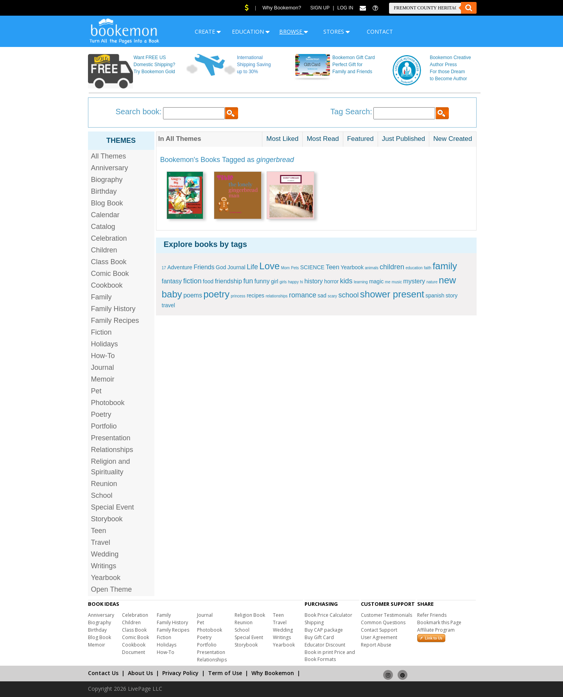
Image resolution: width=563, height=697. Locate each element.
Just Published (403, 138)
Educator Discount (325, 644)
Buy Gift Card (319, 637)
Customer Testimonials (386, 615)
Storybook (107, 519)
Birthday (104, 191)
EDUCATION (251, 31)
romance (302, 295)
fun (248, 281)
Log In (345, 8)
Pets (295, 268)
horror (331, 281)
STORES (336, 31)
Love (269, 266)
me (388, 282)
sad (321, 295)
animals (371, 268)
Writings (104, 566)
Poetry (101, 414)
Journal (102, 367)
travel (168, 305)
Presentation (111, 438)
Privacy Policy (180, 673)
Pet (96, 391)
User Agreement (379, 637)
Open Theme (111, 589)
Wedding (105, 554)
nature (432, 282)
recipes (255, 295)
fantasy (172, 281)
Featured (360, 138)
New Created (452, 138)
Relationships (112, 450)
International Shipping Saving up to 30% (254, 64)
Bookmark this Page (439, 622)
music (397, 282)
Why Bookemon (272, 673)
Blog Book (107, 203)
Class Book (109, 262)
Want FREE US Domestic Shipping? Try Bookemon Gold (154, 64)
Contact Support (379, 630)
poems (192, 295)
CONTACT (380, 31)
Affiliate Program (436, 630)
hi (301, 282)
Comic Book (110, 273)
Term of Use (225, 673)
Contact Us (103, 673)
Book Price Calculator (328, 615)
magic (376, 281)
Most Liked (282, 138)
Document (133, 652)
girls (283, 282)
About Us (140, 673)
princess (238, 296)
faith (427, 268)
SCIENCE (312, 267)
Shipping (314, 622)
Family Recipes (115, 320)
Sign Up (320, 8)
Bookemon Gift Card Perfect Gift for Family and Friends (353, 64)
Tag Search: (351, 111)
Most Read (323, 138)
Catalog (103, 227)
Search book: (139, 111)
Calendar (105, 215)
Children (104, 250)
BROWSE (293, 31)
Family (101, 297)
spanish (434, 295)
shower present (392, 294)
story (451, 295)
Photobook (108, 403)
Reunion (104, 484)
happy (293, 282)
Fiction (101, 332)
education (413, 268)
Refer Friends (431, 615)
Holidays (104, 344)
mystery (414, 281)
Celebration (109, 238)
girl (274, 281)
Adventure (179, 267)
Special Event (112, 507)
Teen (98, 531)
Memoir (103, 379)
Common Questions (383, 622)
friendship (228, 281)
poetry (216, 294)
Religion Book (250, 615)
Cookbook (107, 285)
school (348, 295)
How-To (103, 356)
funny (262, 281)
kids (346, 281)
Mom (285, 268)
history (313, 281)
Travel (100, 542)
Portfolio (104, 426)
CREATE (208, 31)
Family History (113, 309)
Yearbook (105, 578)
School (102, 495)
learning (361, 282)
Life (252, 267)
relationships (276, 296)
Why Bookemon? (281, 8)
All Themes (108, 156)
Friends (204, 267)
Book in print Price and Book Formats (330, 656)
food (208, 281)
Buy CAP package (324, 630)
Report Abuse (376, 644)
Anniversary (109, 168)
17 (164, 268)
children (392, 267)
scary (332, 296)
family (444, 266)
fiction (192, 281)
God (221, 267)
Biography (107, 180)
